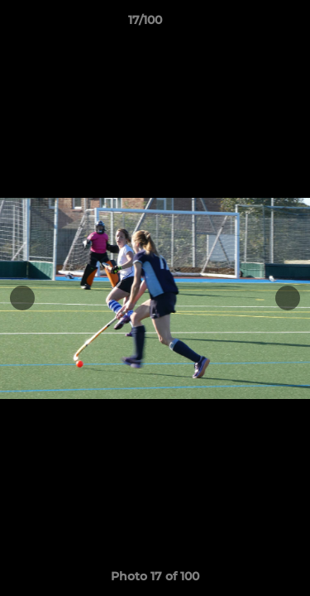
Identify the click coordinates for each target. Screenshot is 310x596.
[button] (250, 24)
